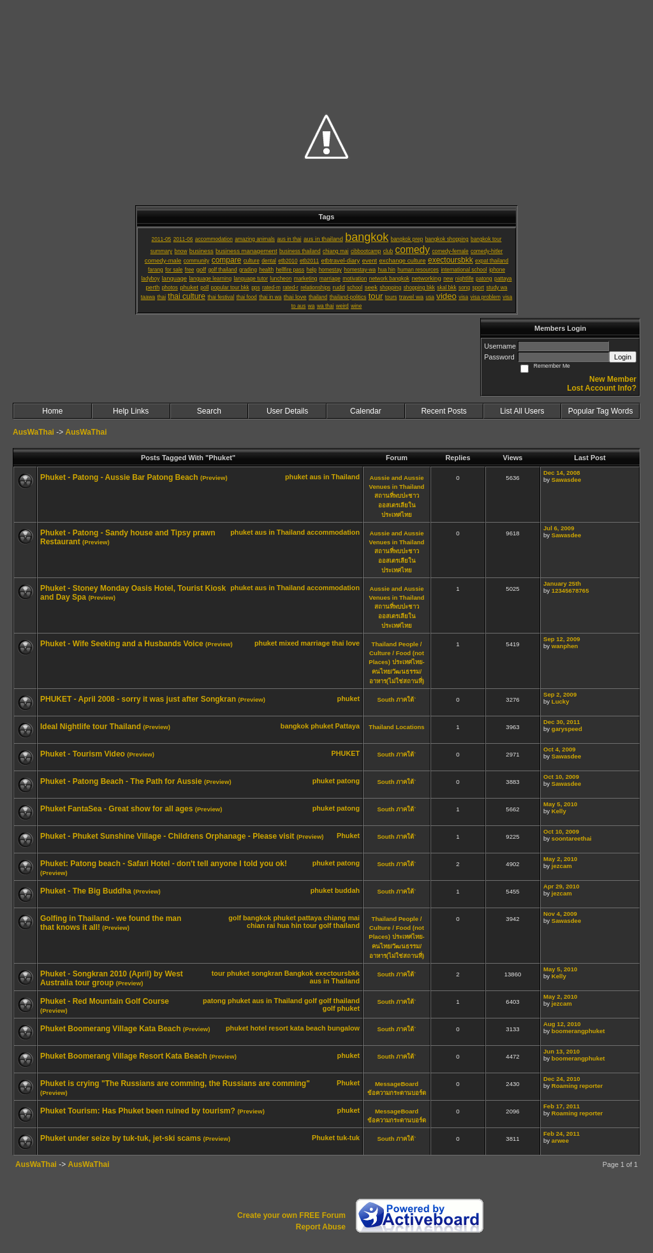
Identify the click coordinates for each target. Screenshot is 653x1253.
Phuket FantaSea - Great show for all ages (116, 808)
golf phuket (341, 1008)
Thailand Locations (396, 726)
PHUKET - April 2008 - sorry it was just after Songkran (138, 699)
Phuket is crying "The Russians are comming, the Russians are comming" (175, 1083)
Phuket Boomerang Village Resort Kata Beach (123, 1056)
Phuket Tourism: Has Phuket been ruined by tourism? (137, 1110)
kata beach (308, 1028)
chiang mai (342, 918)
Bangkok (299, 973)
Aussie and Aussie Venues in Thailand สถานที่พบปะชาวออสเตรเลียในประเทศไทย (397, 496)
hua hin (289, 925)
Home (52, 411)
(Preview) (214, 477)
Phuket (348, 835)
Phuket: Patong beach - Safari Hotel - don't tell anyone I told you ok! (163, 863)
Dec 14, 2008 (561, 472)
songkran (266, 973)
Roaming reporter (577, 1085)
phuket (296, 477)
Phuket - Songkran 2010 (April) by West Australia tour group (111, 978)
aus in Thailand (334, 477)
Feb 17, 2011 (561, 1106)
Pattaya (347, 726)
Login (622, 357)
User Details (287, 411)
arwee (560, 1140)
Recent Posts (443, 411)
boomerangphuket (578, 1030)
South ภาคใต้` (396, 699)
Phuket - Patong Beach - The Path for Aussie (121, 781)
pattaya (310, 918)
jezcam (562, 865)
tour (310, 925)
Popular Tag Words (600, 411)
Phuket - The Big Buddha (85, 891)
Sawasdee (566, 479)
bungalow (344, 1028)
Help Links (131, 411)
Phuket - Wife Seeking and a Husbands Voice (121, 643)
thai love (346, 643)
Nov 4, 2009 (560, 913)
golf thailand (339, 925)
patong (348, 781)
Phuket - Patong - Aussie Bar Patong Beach (119, 477)
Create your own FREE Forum (291, 1215)
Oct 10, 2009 (561, 776)
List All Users (522, 411)
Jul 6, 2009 (559, 528)
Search (209, 411)
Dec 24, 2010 (561, 1078)
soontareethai (572, 838)
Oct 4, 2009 (559, 749)
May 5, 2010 (560, 804)
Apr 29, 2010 (561, 886)
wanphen (565, 645)
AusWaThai (33, 432)
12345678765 (570, 590)
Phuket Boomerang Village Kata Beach (110, 1028)
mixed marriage (304, 643)
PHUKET (346, 753)
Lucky (560, 701)
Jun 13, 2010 (561, 1051)
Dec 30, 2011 (561, 721)
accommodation (333, 532)
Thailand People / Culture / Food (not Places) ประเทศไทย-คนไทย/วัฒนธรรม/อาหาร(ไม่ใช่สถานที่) (396, 662)
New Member (612, 379)
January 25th (562, 583)
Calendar (365, 411)
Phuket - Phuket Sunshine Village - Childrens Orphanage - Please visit (167, 836)
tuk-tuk (348, 1137)
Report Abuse (321, 1226)
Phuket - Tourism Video (82, 754)
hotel (258, 1028)
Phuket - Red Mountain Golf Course (104, 1001)
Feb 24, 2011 (561, 1133)
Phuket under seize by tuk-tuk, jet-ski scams (120, 1138)
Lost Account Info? (601, 388)
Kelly (559, 811)
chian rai (261, 925)
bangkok (295, 726)
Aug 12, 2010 (562, 1023)
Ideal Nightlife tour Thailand (90, 726)
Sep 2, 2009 (559, 694)
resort (278, 1028)
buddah (347, 890)
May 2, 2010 (560, 858)
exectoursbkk (337, 973)
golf (234, 918)
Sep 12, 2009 (561, 638)
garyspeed (567, 728)
